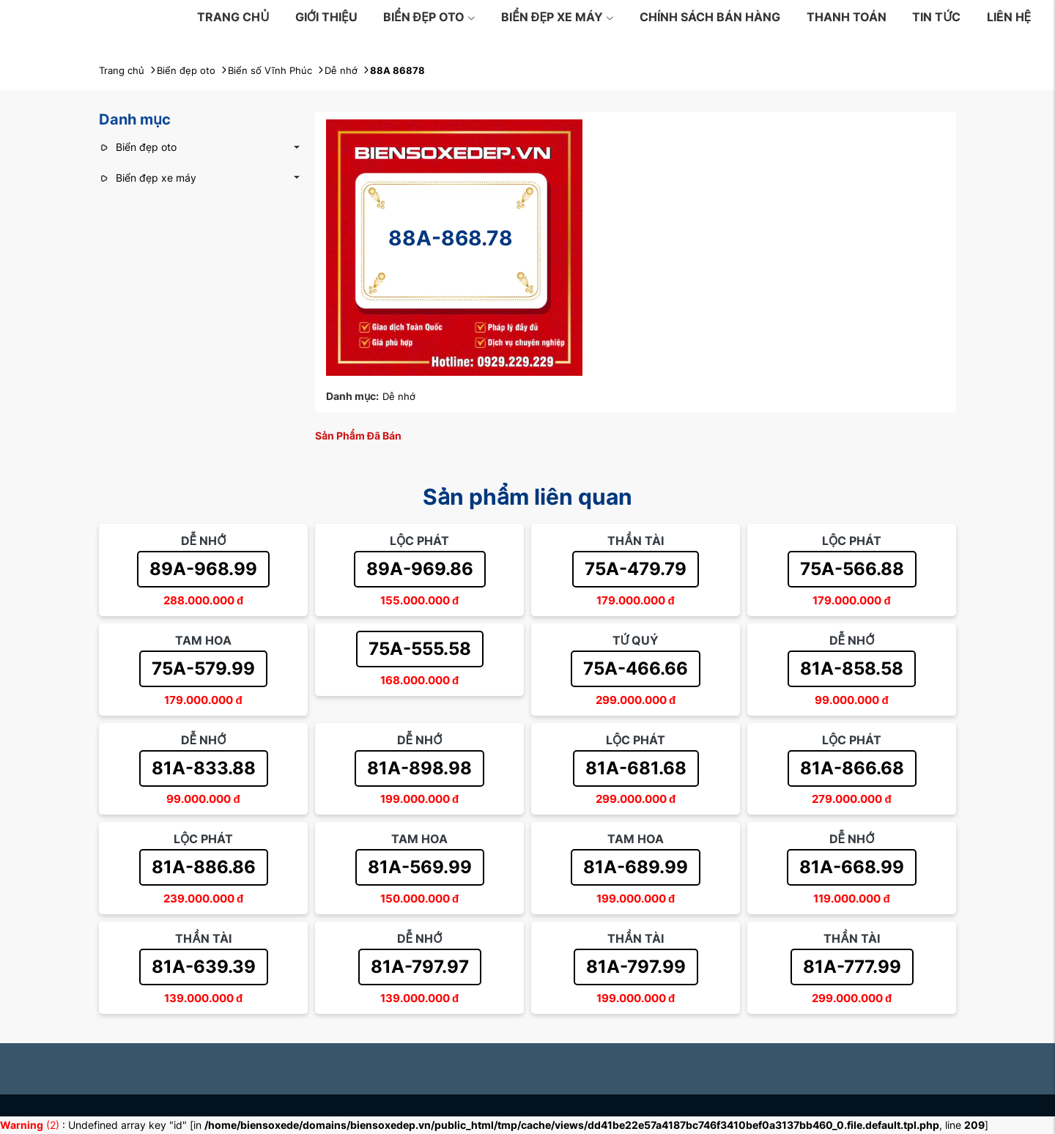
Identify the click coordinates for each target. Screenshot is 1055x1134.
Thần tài (635, 540)
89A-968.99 (203, 568)
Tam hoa (203, 640)
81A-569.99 (420, 867)
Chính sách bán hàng (710, 17)
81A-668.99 (851, 867)
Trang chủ (233, 17)
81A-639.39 (204, 966)
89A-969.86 (419, 568)
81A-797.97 (420, 966)
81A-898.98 (419, 768)
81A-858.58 (851, 668)
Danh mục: (352, 396)
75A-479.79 (635, 568)
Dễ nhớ (398, 396)
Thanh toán (846, 17)
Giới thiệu (326, 17)
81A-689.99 (635, 867)
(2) (31, 1125)
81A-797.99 (636, 966)
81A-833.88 (204, 768)
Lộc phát (419, 540)
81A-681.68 (635, 768)
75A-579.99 (203, 668)
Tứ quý (635, 640)
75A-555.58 (420, 648)
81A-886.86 (204, 867)
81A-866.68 (852, 768)
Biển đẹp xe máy (557, 17)
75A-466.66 (635, 668)
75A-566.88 (852, 568)
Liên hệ (1009, 17)
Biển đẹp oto (429, 17)
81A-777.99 (852, 966)
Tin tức (936, 17)
